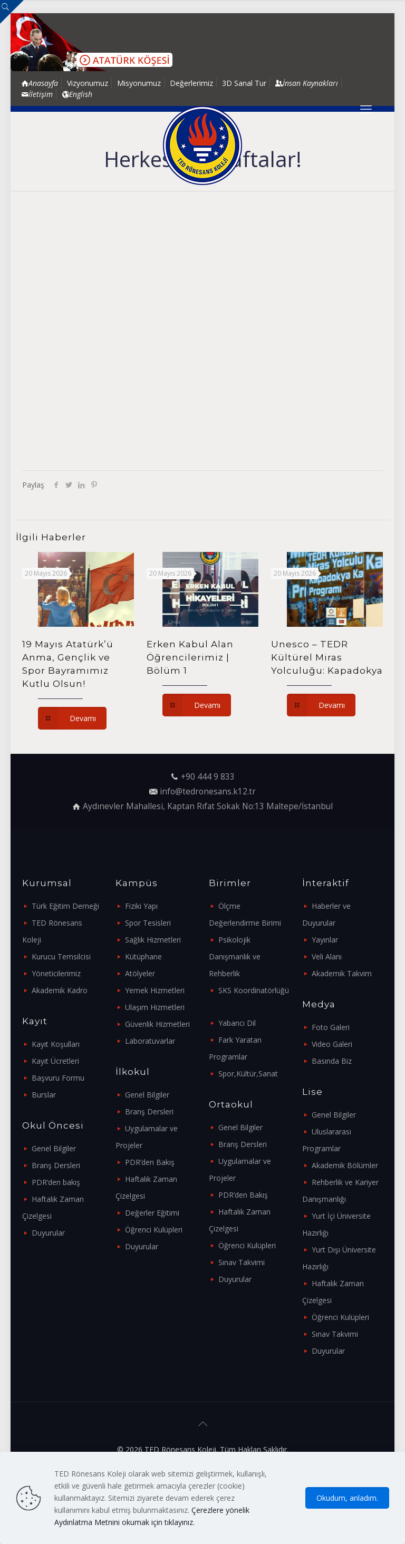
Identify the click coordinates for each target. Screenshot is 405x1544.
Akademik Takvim (342, 973)
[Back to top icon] (202, 1424)
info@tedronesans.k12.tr (208, 791)
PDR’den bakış (56, 1182)
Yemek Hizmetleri (155, 990)
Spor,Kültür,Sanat (248, 1074)
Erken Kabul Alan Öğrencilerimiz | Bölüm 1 (190, 657)
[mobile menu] (366, 109)
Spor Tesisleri (148, 923)
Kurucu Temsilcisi (61, 956)
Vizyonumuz (87, 83)
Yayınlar (325, 940)
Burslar (44, 1095)
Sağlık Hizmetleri (153, 940)
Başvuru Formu (58, 1078)
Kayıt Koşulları (56, 1044)
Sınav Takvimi (241, 1262)
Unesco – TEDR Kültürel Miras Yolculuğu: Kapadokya (327, 657)
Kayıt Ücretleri (55, 1061)
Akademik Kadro (60, 990)
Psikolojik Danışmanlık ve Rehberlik (235, 956)
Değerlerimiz (191, 83)
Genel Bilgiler (54, 1148)
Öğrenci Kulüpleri (153, 1230)
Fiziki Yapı (141, 906)
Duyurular (48, 1233)
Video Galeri (332, 1044)
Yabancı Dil (237, 1023)
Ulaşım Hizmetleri (155, 1007)
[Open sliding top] (12, 12)
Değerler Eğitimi (152, 1213)
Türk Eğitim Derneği (65, 906)
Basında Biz (332, 1061)
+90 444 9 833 (208, 776)
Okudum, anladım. (347, 1498)
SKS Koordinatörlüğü (253, 990)
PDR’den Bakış (150, 1162)
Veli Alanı (327, 956)
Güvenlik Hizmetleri (157, 1024)
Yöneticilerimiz (56, 973)
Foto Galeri (331, 1027)
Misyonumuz (139, 83)
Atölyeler (140, 973)
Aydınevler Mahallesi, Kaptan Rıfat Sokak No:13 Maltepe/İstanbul (208, 806)
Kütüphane (143, 956)
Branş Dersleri (56, 1165)
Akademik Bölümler (345, 1165)
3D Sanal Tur (244, 83)
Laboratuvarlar (150, 1041)
